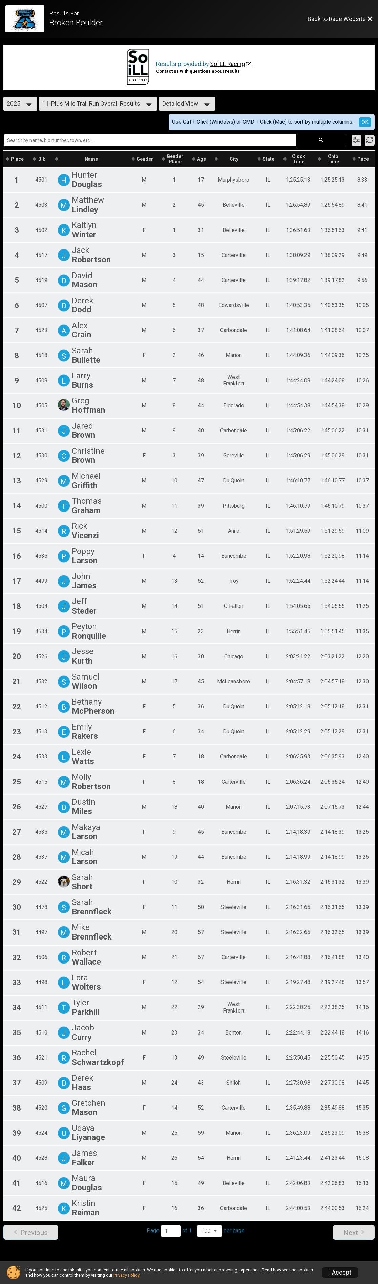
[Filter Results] (356, 140)
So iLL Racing (227, 64)
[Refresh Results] (370, 140)
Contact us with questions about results (198, 71)
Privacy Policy (126, 1275)
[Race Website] (27, 18)
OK (365, 122)
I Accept (340, 1272)
